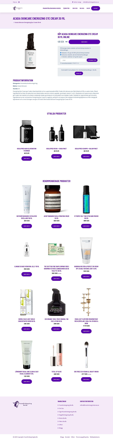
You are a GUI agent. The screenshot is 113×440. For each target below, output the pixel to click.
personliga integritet (66, 63)
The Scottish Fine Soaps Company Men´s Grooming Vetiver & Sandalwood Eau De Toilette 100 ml (56, 268)
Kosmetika (23, 83)
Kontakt (67, 437)
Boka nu (78, 73)
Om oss (75, 8)
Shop (88, 8)
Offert (61, 425)
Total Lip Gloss (56, 372)
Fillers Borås (62, 421)
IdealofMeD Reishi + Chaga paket (56, 149)
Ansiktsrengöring (32, 83)
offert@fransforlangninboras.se (91, 2)
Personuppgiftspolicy (82, 437)
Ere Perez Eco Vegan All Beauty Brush (86, 372)
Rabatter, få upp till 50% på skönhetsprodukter (76, 53)
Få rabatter (92, 60)
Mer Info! (84, 42)
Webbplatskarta (94, 437)
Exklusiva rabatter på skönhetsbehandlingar (75, 55)
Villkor (73, 437)
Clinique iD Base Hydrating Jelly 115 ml (26, 266)
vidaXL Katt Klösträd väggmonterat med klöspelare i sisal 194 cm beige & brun (86, 321)
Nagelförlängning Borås (66, 415)
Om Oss (61, 408)
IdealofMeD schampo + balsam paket (86, 149)
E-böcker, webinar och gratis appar (72, 57)
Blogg (82, 8)
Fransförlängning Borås (52, 8)
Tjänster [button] (66, 8)
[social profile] (19, 2)
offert (95, 8)
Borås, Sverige (77, 2)
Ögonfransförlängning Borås (67, 412)
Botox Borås (62, 418)
